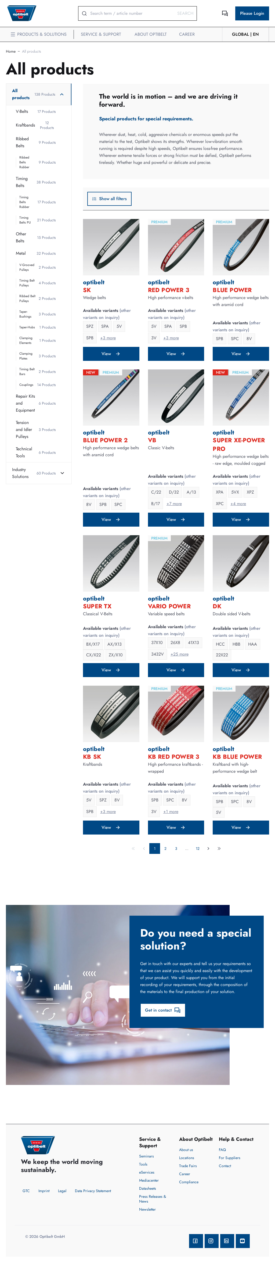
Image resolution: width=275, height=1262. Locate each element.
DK (217, 606)
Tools (143, 1164)
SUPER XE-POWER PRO (239, 444)
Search (185, 13)
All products (31, 51)
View (111, 354)
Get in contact (163, 1010)
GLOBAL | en (245, 34)
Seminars (146, 1156)
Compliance (188, 1182)
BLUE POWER (232, 290)
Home (11, 51)
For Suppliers (229, 1157)
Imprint (43, 1190)
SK (87, 290)
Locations (186, 1157)
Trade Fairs (188, 1165)
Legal (62, 1190)
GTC (26, 1190)
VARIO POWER (169, 606)
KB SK (92, 756)
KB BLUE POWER (237, 756)
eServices (146, 1172)
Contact (225, 1165)
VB (152, 440)
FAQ (222, 1149)
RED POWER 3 (168, 290)
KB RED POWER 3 (174, 756)
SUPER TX (97, 606)
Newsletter (147, 1209)
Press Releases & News (152, 1199)
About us (186, 1149)
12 (198, 848)
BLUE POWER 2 (105, 440)
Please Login (252, 13)
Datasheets (147, 1188)
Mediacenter (149, 1180)
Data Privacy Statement (93, 1190)
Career (184, 1174)
